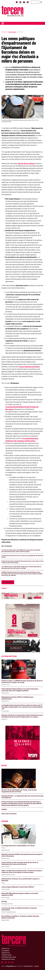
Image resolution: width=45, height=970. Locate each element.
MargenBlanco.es (11, 966)
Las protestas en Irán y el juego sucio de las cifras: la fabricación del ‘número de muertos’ (19, 863)
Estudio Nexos (28, 966)
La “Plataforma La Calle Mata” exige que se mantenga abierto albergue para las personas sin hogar (21, 567)
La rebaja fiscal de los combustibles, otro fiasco (18, 845)
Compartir (8, 582)
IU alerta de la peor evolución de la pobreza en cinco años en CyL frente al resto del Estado (22, 561)
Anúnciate (5, 952)
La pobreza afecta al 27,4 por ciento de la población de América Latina (22, 556)
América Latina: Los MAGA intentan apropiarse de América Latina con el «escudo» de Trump (22, 681)
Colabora (5, 950)
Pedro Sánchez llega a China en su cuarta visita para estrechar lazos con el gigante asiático (19, 689)
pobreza (4, 588)
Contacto (5, 948)
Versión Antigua (8, 959)
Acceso (36, 966)
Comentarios (6, 955)
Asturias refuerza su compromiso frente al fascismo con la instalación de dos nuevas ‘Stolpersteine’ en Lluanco (22, 716)
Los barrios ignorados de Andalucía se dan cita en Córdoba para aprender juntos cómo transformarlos (20, 550)
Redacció (4, 32)
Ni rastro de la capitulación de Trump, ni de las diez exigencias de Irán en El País (19, 790)
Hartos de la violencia (8, 813)
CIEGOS (4, 809)
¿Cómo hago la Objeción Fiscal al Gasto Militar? (17, 887)
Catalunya (12, 32)
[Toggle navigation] (3, 23)
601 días (4, 901)
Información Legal (8, 957)
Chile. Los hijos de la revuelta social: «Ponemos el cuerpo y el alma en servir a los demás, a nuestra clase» (21, 871)
